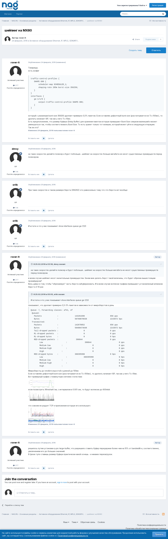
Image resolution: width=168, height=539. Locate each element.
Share (136, 39)
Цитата (51, 138)
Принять (159, 534)
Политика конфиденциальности (151, 525)
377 (15, 85)
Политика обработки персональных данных (146, 528)
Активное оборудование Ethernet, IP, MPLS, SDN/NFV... (54, 41)
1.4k (15, 172)
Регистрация (157, 5)
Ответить (156, 50)
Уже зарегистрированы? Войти (132, 5)
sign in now (62, 482)
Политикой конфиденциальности (73, 536)
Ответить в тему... (26, 493)
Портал (19, 14)
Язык (66, 522)
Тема (75, 522)
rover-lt (22, 38)
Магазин (8, 14)
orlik (15, 184)
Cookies (101, 522)
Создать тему (135, 50)
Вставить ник (33, 138)
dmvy (15, 148)
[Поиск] (133, 14)
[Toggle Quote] (32, 264)
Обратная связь (87, 522)
